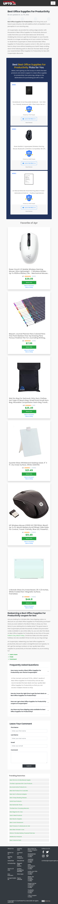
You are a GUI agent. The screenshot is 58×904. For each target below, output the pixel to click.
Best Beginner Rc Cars (16, 812)
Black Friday (20, 635)
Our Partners (10, 874)
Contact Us (19, 853)
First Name (14, 727)
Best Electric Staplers (16, 819)
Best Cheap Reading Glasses (18, 798)
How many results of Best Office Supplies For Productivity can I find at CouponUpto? (26, 671)
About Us (11, 849)
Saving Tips (10, 857)
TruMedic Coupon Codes (31, 891)
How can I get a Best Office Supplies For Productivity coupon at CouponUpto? (28, 702)
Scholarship (12, 863)
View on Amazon (29, 285)
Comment (13, 659)
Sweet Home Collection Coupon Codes (32, 885)
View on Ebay (29, 287)
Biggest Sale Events (19, 864)
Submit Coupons (20, 857)
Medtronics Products (16, 836)
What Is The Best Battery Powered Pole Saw (22, 833)
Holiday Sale (19, 849)
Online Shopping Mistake (20, 870)
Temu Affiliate (19, 878)
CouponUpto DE (12, 878)
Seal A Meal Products (16, 815)
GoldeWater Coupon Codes (32, 855)
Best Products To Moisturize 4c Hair (20, 826)
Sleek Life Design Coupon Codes (31, 879)
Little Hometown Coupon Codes (31, 867)
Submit (29, 766)
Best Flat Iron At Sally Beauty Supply (20, 780)
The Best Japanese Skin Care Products (21, 783)
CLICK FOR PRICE (29, 119)
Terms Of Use (11, 869)
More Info (29, 282)
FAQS (11, 657)
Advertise (11, 861)
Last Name (14, 735)
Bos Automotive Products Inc (18, 787)
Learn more (13, 654)
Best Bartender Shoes (16, 805)
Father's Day (12, 635)
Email (13, 742)
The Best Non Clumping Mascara (19, 808)
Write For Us (11, 853)
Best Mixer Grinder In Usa (17, 829)
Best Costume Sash (15, 840)
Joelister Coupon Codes (30, 860)
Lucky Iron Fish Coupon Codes (32, 872)
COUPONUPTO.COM (22, 901)
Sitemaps (20, 874)
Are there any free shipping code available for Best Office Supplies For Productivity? (28, 710)
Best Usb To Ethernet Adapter (18, 794)
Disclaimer (20, 861)
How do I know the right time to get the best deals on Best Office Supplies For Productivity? (28, 694)
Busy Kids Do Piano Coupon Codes (32, 850)
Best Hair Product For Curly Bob (19, 790)
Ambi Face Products (16, 801)
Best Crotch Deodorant (16, 822)
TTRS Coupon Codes (32, 896)
